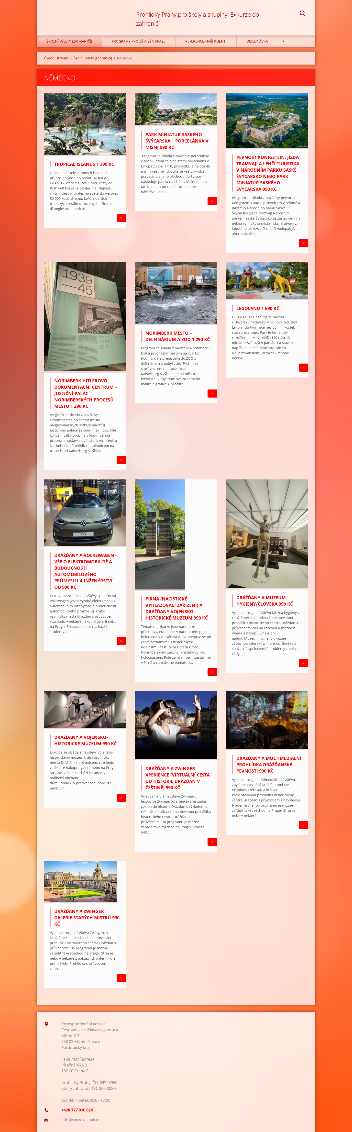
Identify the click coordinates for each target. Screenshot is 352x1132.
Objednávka (257, 41)
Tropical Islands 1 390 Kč (84, 164)
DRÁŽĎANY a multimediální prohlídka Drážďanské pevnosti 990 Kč (268, 764)
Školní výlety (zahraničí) (69, 41)
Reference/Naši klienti (206, 41)
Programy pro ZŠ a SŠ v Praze (138, 41)
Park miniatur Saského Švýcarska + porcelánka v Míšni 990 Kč (177, 141)
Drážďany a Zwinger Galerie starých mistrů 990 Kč (87, 917)
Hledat (303, 14)
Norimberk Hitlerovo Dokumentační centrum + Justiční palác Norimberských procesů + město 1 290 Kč (85, 393)
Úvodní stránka (56, 58)
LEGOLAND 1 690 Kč (257, 308)
